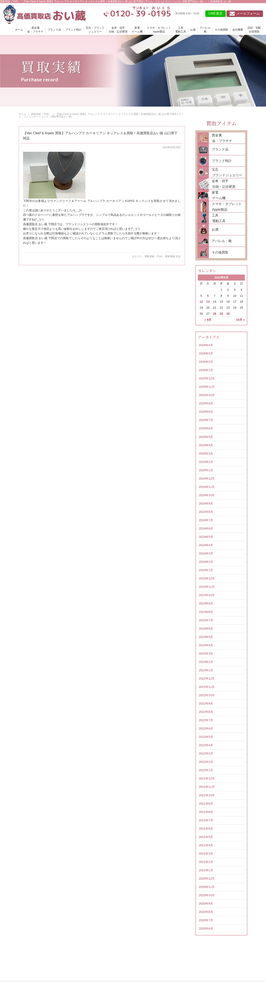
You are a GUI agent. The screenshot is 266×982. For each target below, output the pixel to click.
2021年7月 (206, 820)
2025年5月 (206, 437)
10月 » (240, 319)
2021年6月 (206, 828)
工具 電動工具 (217, 218)
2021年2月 (206, 862)
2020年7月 (206, 920)
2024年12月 (207, 478)
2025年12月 (207, 378)
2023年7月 (206, 620)
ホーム (19, 29)
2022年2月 (206, 761)
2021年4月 (206, 845)
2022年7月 (206, 720)
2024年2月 (206, 561)
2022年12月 (207, 678)
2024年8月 (206, 511)
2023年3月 (206, 653)
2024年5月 (206, 536)
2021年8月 (206, 812)
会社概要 (237, 29)
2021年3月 (206, 853)
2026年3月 (206, 353)
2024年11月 (207, 487)
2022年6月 (206, 728)
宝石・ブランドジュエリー (95, 29)
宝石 (178, 256)
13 (207, 301)
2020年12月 (207, 878)
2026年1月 (206, 370)
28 (214, 313)
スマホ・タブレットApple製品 (159, 29)
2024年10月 (207, 495)
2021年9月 (206, 803)
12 (201, 301)
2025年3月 (206, 453)
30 (228, 313)
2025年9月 (206, 403)
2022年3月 (206, 753)
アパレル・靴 (222, 241)
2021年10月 (207, 795)
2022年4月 (206, 745)
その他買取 (221, 29)
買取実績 (170, 256)
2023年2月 (206, 662)
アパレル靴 (205, 29)
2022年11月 (207, 687)
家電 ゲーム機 (217, 195)
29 (221, 313)
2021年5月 (206, 837)
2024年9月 (206, 503)
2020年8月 (206, 912)
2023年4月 (206, 645)
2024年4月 (206, 545)
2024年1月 (206, 570)
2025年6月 (206, 428)
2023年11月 (207, 586)
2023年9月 (206, 603)
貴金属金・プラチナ (35, 29)
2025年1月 (206, 470)
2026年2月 (206, 361)
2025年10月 (207, 395)
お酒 (193, 29)
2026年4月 (206, 345)
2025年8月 (206, 411)
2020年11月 (207, 887)
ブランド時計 (73, 29)
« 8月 (207, 319)
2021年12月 (207, 778)
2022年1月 (206, 770)
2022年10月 (207, 695)
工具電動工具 (180, 29)
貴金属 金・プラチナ (220, 138)
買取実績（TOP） (154, 256)
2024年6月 (206, 528)
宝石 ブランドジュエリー (225, 172)
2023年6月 (206, 628)
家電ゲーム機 (137, 29)
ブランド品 (54, 29)
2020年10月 (207, 895)
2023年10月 (207, 595)
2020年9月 (206, 903)
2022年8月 (206, 712)
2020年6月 (206, 928)
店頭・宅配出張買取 (254, 29)
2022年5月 (206, 736)
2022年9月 (206, 703)
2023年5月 (206, 637)
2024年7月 (206, 520)
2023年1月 (206, 670)
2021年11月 (207, 786)
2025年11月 (207, 386)
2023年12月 (207, 578)
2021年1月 (206, 870)
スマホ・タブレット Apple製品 (225, 206)
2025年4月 (206, 445)
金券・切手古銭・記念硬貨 (118, 29)
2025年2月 (206, 462)
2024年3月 (206, 553)
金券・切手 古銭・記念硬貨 (222, 183)
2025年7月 (206, 420)
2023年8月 (206, 612)
